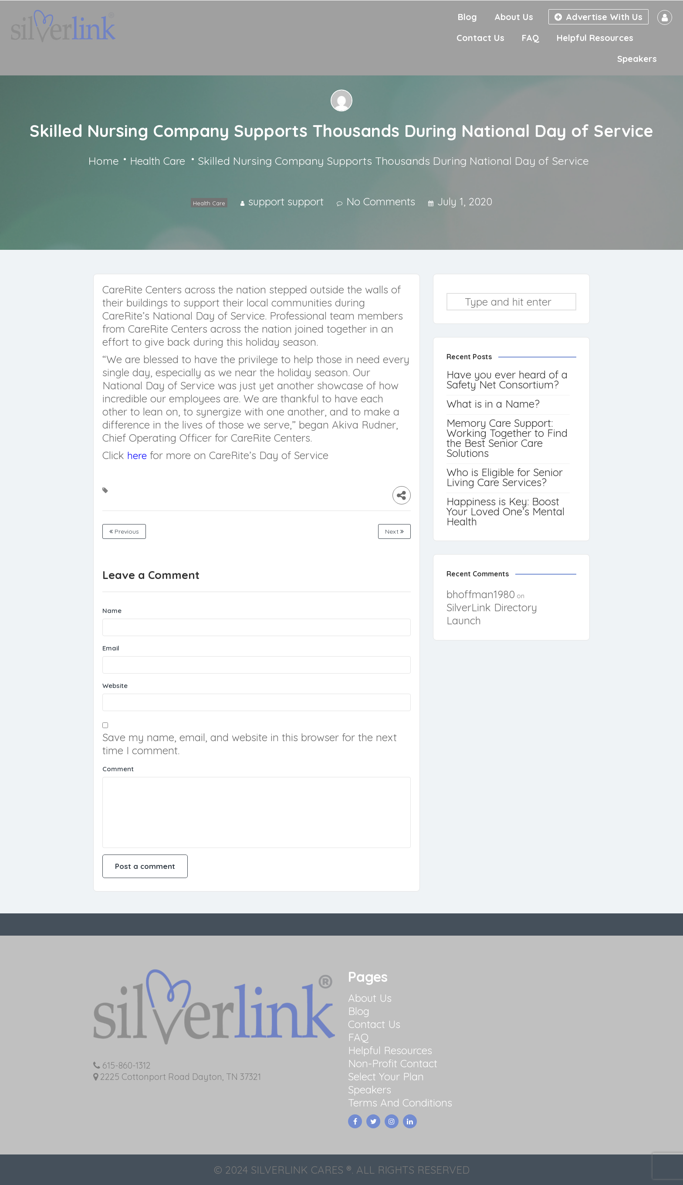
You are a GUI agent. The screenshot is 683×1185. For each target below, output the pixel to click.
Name (112, 610)
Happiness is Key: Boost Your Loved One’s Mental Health (505, 511)
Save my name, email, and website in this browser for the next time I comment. (249, 744)
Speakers (637, 58)
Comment (118, 769)
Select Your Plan (386, 1076)
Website (115, 685)
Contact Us (480, 37)
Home (103, 160)
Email (110, 648)
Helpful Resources (595, 37)
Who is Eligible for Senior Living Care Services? (504, 477)
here (137, 455)
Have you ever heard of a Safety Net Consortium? (507, 379)
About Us (513, 16)
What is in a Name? (493, 403)
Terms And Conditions (400, 1102)
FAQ (530, 37)
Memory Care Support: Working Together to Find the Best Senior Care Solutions (507, 438)
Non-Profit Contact (392, 1063)
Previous (124, 531)
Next (394, 531)
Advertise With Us (598, 16)
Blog (467, 16)
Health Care (157, 160)
